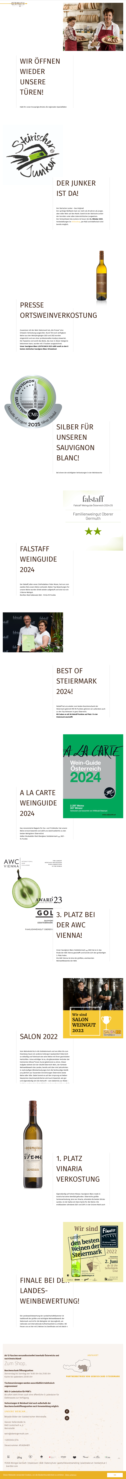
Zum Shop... (15, 1363)
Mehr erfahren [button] (70, 1475)
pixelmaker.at (87, 1463)
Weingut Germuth (19, 1463)
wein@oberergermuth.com (16, 1433)
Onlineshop (76, 222)
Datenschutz (50, 1463)
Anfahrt (93, 1355)
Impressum (33, 1463)
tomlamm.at (100, 1463)
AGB (41, 1463)
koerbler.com (12, 1466)
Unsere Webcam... (16, 1411)
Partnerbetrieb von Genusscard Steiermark (93, 1376)
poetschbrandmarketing (68, 1463)
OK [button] (115, 1475)
